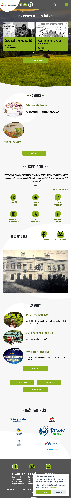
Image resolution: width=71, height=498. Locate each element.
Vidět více (34, 153)
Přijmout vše (43, 492)
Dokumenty (49, 382)
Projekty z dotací (22, 382)
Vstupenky (11, 489)
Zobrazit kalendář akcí (35, 60)
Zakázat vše (59, 492)
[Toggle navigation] (67, 4)
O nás (30, 489)
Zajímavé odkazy (35, 389)
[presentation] (1, 32)
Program (21, 489)
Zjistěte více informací (60, 189)
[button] (33, 52)
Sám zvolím (53, 487)
